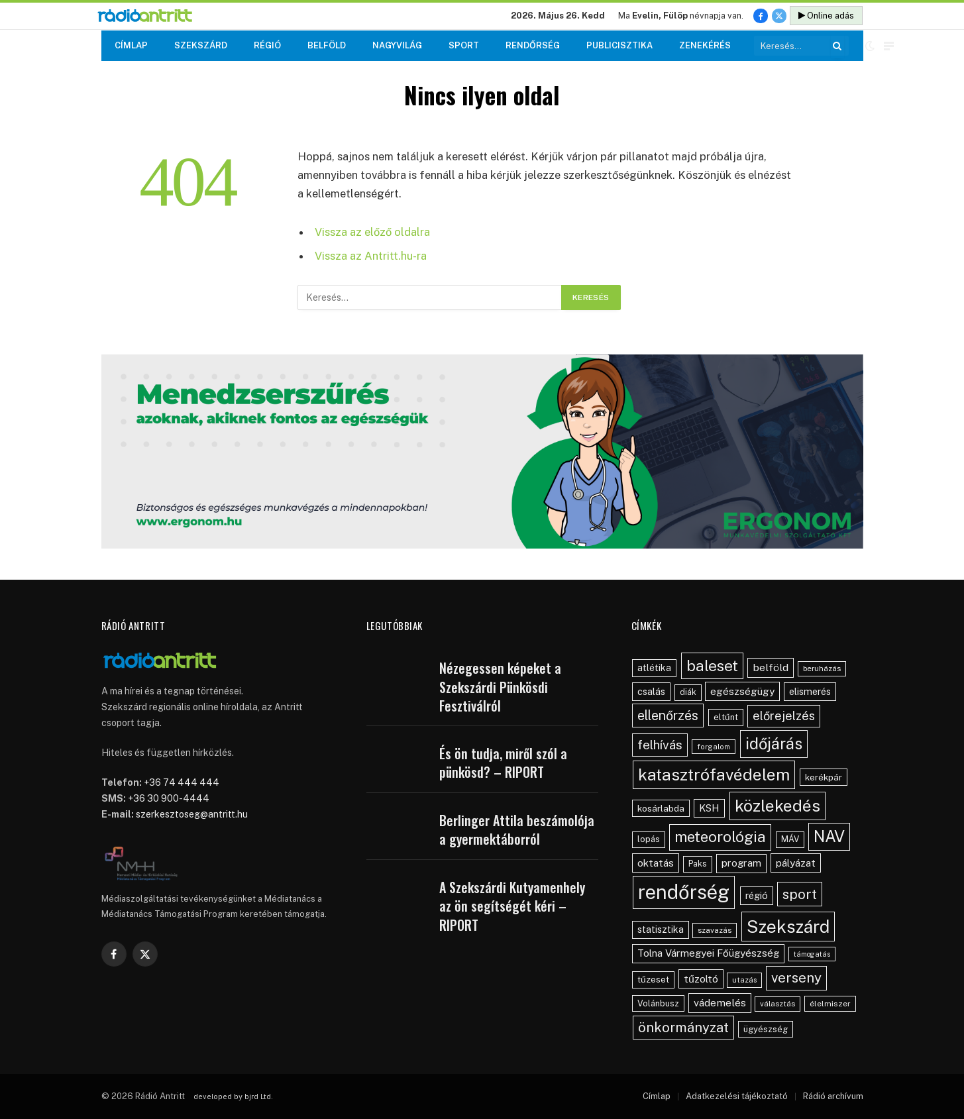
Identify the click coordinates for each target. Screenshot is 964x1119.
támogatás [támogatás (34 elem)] (812, 954)
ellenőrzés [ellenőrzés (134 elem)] (667, 715)
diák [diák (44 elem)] (688, 692)
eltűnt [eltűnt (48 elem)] (726, 717)
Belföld (326, 45)
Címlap (131, 45)
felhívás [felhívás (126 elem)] (659, 744)
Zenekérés (705, 45)
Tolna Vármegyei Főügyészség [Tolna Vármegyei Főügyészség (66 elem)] (708, 953)
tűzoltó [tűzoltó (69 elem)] (701, 979)
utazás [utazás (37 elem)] (744, 980)
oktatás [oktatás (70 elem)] (655, 863)
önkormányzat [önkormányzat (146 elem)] (683, 1028)
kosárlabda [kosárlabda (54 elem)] (660, 808)
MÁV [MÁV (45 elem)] (790, 839)
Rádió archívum (833, 1096)
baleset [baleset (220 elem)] (712, 665)
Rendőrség (533, 45)
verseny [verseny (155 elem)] (796, 977)
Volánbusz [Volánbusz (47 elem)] (658, 1003)
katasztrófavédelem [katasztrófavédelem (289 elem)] (714, 774)
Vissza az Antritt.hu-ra (371, 255)
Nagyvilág (397, 45)
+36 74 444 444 (181, 782)
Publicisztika (619, 45)
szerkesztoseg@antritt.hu (192, 814)
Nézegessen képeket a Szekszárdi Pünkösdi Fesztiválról (500, 687)
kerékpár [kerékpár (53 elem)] (823, 777)
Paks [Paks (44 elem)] (697, 864)
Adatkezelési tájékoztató (737, 1096)
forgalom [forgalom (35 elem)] (713, 747)
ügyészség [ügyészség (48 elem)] (765, 1029)
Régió (267, 45)
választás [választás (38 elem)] (777, 1003)
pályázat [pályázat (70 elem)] (796, 863)
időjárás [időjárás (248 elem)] (773, 743)
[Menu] (889, 46)
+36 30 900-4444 (168, 798)
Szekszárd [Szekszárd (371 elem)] (788, 926)
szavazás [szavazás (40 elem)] (714, 930)
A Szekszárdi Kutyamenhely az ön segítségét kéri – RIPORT (512, 906)
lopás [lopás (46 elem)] (648, 839)
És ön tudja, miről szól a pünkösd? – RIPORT (503, 763)
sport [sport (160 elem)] (799, 894)
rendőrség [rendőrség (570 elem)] (683, 892)
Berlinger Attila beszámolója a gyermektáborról (516, 830)
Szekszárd (200, 45)
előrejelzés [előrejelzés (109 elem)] (784, 716)
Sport (464, 45)
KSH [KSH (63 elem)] (709, 808)
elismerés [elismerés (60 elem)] (810, 691)
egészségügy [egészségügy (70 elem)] (742, 691)
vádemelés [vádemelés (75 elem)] (720, 1002)
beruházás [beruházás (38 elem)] (822, 668)
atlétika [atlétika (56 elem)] (654, 668)
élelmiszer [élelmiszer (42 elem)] (830, 1003)
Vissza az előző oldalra (372, 232)
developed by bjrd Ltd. (233, 1096)
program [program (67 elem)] (741, 863)
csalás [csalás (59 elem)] (651, 691)
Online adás (826, 16)
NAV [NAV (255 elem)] (829, 836)
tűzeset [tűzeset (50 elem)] (653, 979)
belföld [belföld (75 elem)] (770, 667)
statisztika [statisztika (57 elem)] (660, 929)
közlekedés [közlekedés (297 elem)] (777, 806)
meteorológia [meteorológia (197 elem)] (720, 836)
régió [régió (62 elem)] (756, 895)
